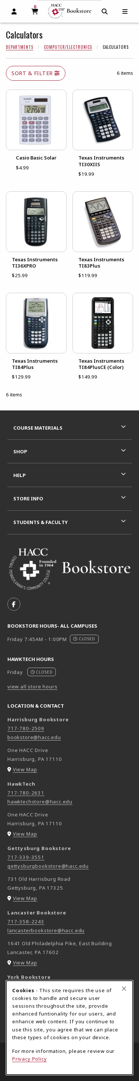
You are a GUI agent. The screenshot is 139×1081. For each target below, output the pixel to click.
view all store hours (32, 686)
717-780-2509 (25, 728)
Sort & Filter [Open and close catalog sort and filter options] (35, 73)
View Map (25, 769)
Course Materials (37, 427)
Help (19, 475)
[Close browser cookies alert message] (124, 988)
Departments (19, 47)
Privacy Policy (29, 1058)
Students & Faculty (40, 522)
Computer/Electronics (68, 47)
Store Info (28, 498)
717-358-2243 (25, 921)
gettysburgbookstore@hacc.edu (48, 866)
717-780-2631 (25, 792)
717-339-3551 (25, 857)
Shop (20, 451)
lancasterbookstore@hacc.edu (46, 930)
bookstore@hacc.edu (34, 737)
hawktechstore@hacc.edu (39, 801)
